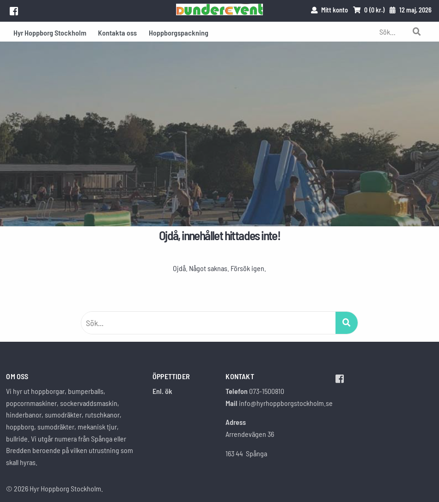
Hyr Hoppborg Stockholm (49, 32)
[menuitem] (49, 32)
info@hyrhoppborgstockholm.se (286, 403)
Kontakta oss (117, 32)
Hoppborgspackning (178, 32)
